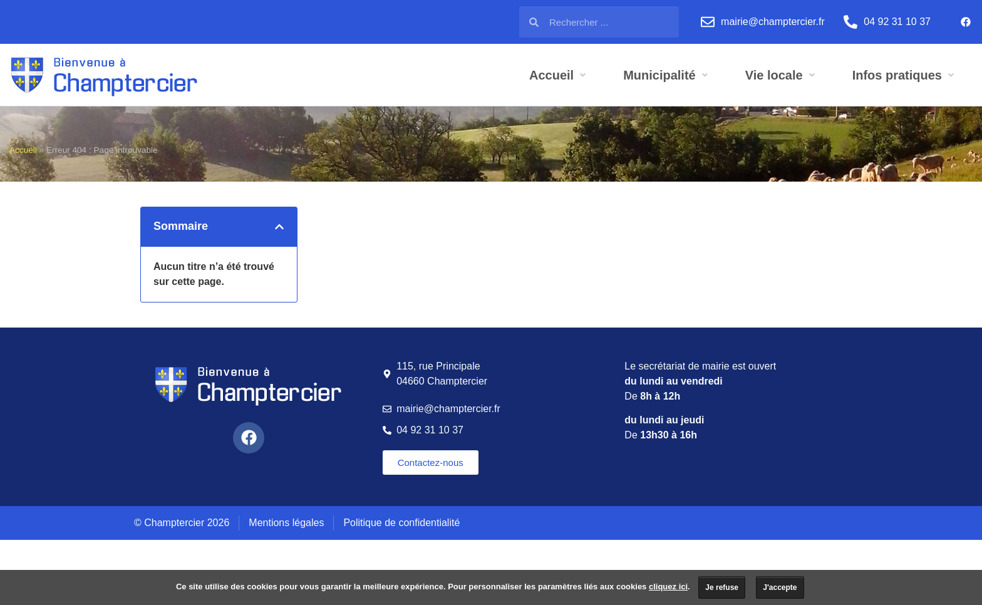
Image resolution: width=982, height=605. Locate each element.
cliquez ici (668, 586)
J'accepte (780, 587)
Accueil (23, 150)
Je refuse (721, 587)
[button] (279, 227)
